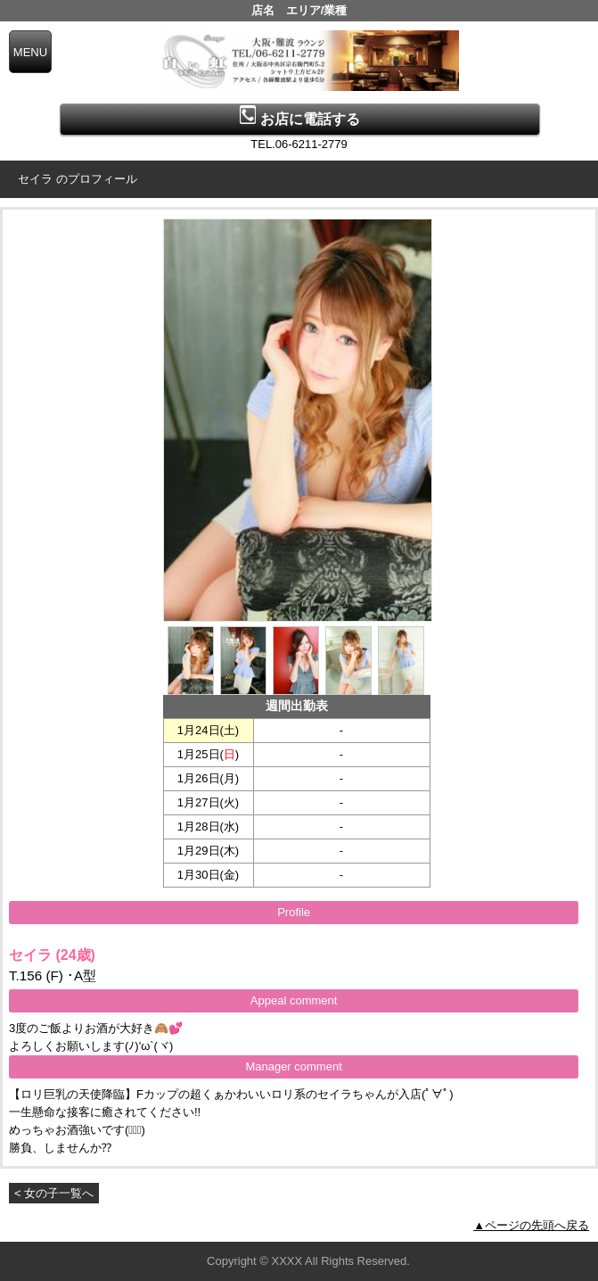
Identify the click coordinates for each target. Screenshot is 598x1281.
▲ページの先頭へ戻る (531, 1225)
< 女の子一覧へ (54, 1193)
